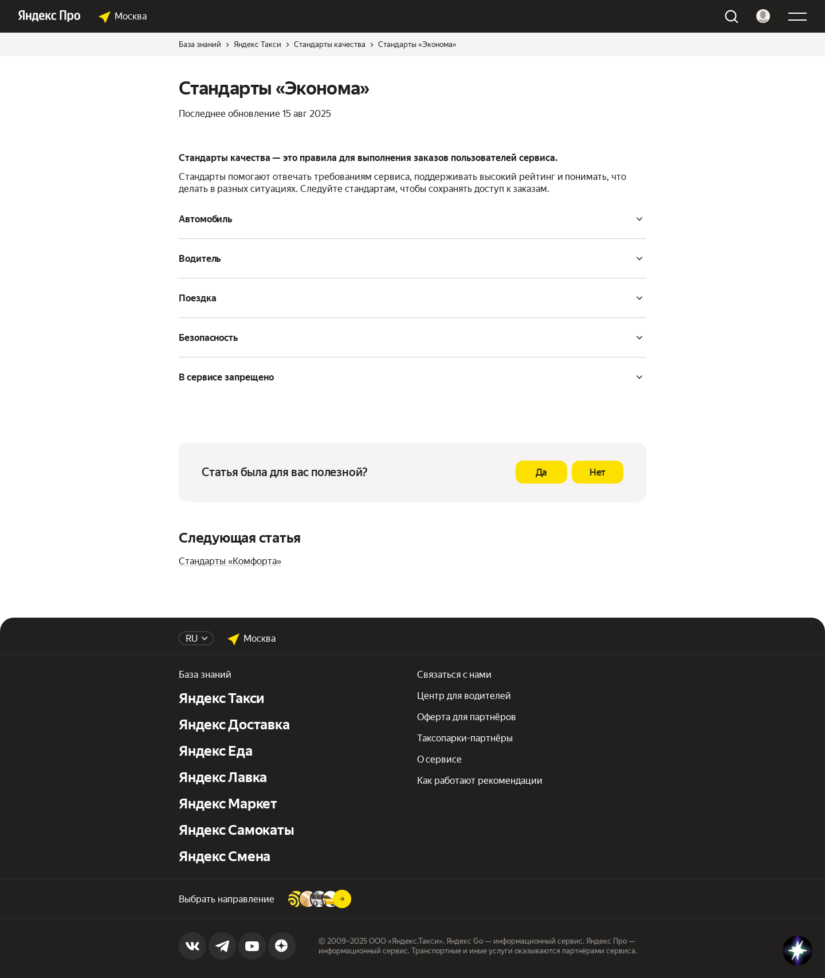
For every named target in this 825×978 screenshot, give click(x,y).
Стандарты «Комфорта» (230, 561)
